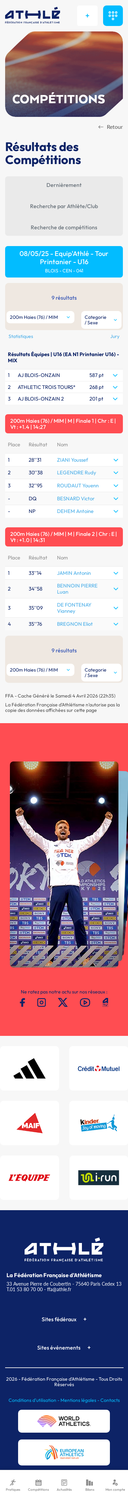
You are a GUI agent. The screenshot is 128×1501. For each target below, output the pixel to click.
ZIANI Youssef (72, 460)
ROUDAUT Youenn (78, 485)
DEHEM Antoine (75, 511)
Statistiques (21, 336)
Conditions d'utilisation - (34, 1400)
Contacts (110, 1400)
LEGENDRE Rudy (76, 472)
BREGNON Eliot (75, 624)
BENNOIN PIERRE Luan (77, 588)
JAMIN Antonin (74, 573)
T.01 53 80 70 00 (24, 1289)
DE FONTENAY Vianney (74, 607)
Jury (114, 336)
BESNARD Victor (76, 498)
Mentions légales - (80, 1400)
